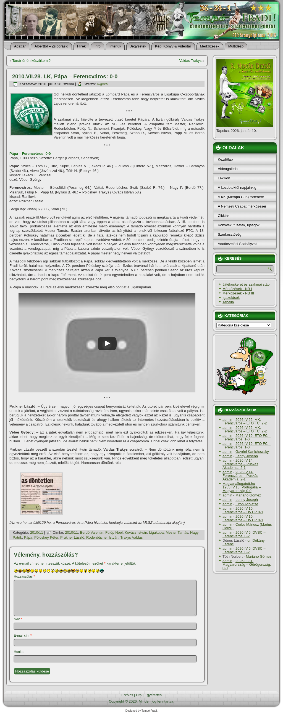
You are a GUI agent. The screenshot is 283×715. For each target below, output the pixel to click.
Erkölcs (127, 695)
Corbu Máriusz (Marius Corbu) (247, 526)
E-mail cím (23, 635)
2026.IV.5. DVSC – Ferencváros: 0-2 (244, 534)
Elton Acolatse (246, 504)
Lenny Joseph (246, 456)
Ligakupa (156, 532)
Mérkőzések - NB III (238, 293)
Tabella (228, 302)
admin (227, 420)
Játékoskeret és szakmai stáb (246, 284)
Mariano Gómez (248, 495)
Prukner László (72, 537)
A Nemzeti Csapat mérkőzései (242, 206)
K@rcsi (102, 84)
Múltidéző (236, 46)
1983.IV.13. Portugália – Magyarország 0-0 (241, 489)
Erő (139, 695)
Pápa (28, 537)
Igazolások (231, 298)
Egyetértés (153, 695)
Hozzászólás (24, 576)
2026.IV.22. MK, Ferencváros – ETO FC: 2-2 (244, 421)
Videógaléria (228, 169)
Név (18, 619)
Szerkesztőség (229, 234)
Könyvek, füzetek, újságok (239, 225)
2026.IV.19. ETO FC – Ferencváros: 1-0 (246, 437)
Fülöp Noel (114, 532)
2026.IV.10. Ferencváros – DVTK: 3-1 (242, 510)
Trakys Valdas (131, 537)
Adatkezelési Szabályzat (237, 244)
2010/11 (36, 532)
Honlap (19, 652)
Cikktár (223, 216)
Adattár (20, 46)
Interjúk (115, 46)
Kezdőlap (225, 159)
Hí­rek (81, 46)
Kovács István (136, 532)
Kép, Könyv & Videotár (173, 46)
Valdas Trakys (190, 61)
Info (98, 46)
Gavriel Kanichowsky (252, 452)
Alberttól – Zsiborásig (51, 46)
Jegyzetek (138, 46)
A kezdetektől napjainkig (237, 187)
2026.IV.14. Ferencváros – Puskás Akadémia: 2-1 (240, 464)
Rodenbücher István (102, 537)
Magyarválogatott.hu (238, 484)
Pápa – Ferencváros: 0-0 (30, 153)
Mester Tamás (177, 532)
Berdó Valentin (91, 532)
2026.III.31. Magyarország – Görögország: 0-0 (246, 564)
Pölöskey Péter (46, 537)
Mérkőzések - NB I (237, 289)
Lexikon (224, 178)
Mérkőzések (209, 46)
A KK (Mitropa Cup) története (241, 197)
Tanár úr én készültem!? (31, 61)
